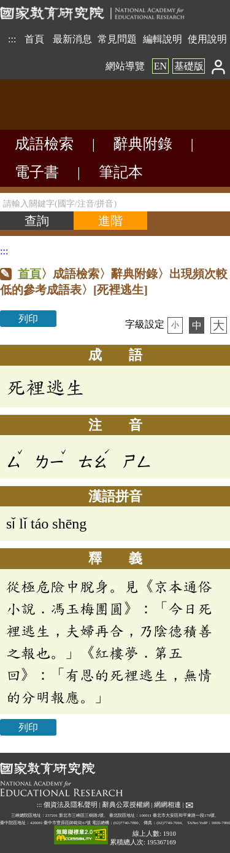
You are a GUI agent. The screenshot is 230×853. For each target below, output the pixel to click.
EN (160, 66)
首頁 (34, 39)
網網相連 (167, 804)
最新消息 (72, 39)
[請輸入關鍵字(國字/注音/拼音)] (115, 202)
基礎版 (189, 66)
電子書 (37, 172)
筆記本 (121, 172)
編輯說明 (162, 39)
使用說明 (207, 39)
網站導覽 (125, 66)
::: (12, 39)
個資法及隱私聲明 (71, 804)
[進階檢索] (110, 220)
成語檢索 (44, 144)
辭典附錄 (142, 144)
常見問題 (117, 39)
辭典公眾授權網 (126, 804)
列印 (28, 318)
